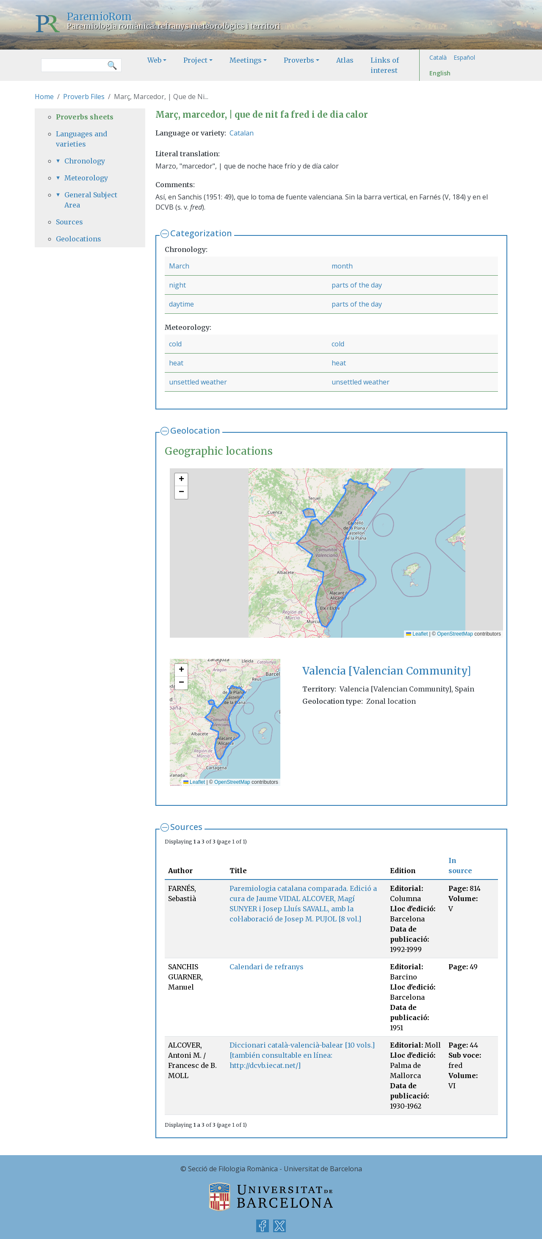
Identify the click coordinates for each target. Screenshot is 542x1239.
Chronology (84, 161)
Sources (186, 826)
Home (44, 96)
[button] (181, 479)
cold (175, 343)
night (177, 285)
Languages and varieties (81, 139)
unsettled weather (198, 382)
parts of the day (357, 285)
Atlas (345, 60)
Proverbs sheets (84, 117)
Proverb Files (84, 96)
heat (176, 363)
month (342, 266)
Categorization (201, 233)
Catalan (242, 133)
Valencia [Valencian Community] (386, 671)
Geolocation (195, 430)
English (440, 73)
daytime (181, 304)
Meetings (246, 60)
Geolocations (78, 239)
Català (438, 57)
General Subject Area (90, 200)
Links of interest (385, 65)
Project (195, 60)
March (179, 266)
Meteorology (86, 178)
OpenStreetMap (455, 634)
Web (154, 60)
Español (464, 57)
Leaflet (417, 634)
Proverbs (299, 60)
